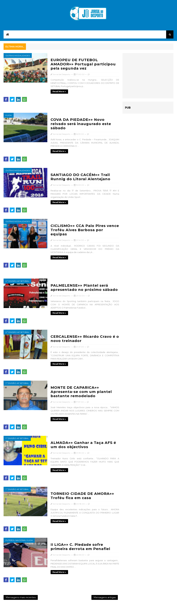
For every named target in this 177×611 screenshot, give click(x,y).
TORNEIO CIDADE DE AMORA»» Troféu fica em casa (82, 495)
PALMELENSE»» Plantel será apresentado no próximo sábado (84, 287)
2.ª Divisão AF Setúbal (17, 281)
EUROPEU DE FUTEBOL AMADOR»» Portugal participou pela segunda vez (83, 64)
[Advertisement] (148, 75)
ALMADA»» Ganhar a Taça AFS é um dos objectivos (83, 444)
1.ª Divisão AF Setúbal (17, 383)
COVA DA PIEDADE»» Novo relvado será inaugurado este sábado (81, 123)
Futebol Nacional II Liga (19, 540)
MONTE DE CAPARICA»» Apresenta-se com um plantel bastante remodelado (81, 391)
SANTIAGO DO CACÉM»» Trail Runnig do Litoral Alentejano (80, 177)
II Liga (9, 115)
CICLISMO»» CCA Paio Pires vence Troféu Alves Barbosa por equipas (85, 230)
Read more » (59, 91)
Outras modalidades (18, 55)
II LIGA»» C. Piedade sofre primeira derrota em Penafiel (80, 546)
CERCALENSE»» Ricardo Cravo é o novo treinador (85, 338)
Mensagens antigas (105, 597)
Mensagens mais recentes (21, 597)
